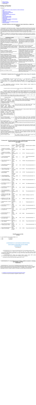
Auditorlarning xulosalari (6, 19)
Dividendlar (4, 20)
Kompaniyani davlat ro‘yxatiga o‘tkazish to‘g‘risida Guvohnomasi (13, 9)
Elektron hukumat (5, 1)
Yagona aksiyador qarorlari (6, 16)
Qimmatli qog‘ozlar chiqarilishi (7, 12)
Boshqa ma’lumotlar (5, 22)
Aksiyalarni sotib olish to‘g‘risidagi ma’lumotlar (10, 21)
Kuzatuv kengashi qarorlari (6, 17)
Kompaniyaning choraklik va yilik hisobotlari (9, 18)
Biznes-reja (4, 15)
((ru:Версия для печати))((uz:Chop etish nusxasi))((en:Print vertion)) (13, 272)
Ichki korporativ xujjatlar (6, 11)
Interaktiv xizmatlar (5, 2)
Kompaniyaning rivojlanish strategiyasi (8, 14)
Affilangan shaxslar (5, 13)
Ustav (3, 10)
